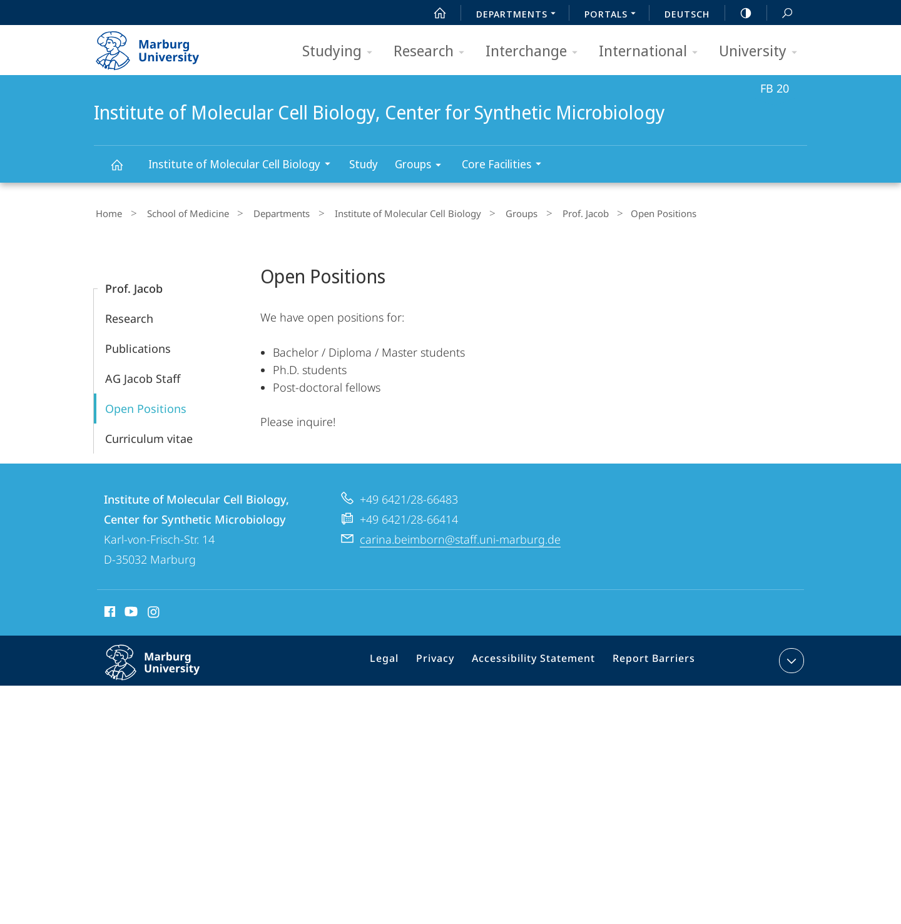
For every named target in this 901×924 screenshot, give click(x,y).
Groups (422, 166)
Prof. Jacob (541, 212)
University (762, 51)
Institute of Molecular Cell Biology (243, 165)
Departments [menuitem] (519, 15)
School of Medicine (177, 212)
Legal (400, 660)
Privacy (447, 660)
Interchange (536, 51)
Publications (138, 345)
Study (363, 163)
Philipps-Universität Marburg (165, 669)
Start (433, 13)
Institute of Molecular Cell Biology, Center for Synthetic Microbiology (124, 170)
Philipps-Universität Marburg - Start (161, 46)
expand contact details (790, 657)
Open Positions (145, 405)
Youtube (130, 611)
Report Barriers (650, 660)
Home (107, 212)
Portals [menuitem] (613, 15)
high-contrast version (739, 13)
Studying (341, 51)
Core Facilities (505, 165)
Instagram (154, 611)
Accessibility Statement (538, 660)
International (652, 51)
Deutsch (687, 14)
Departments (263, 212)
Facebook (108, 611)
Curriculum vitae (149, 435)
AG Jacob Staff (142, 375)
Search (780, 13)
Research (433, 51)
